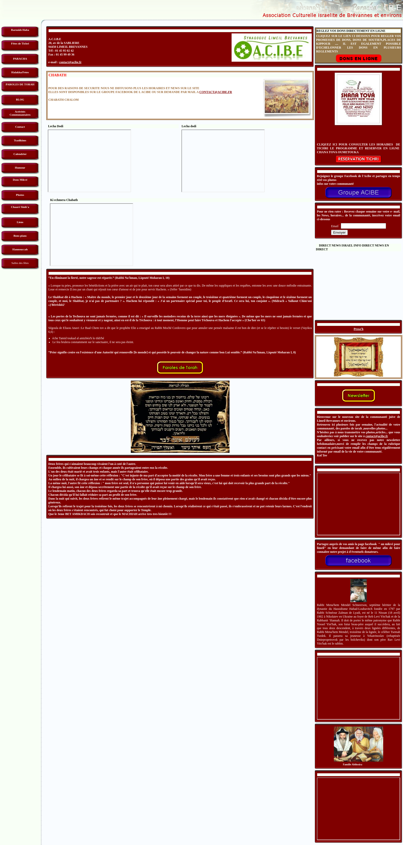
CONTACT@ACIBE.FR (215, 92)
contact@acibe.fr (70, 62)
